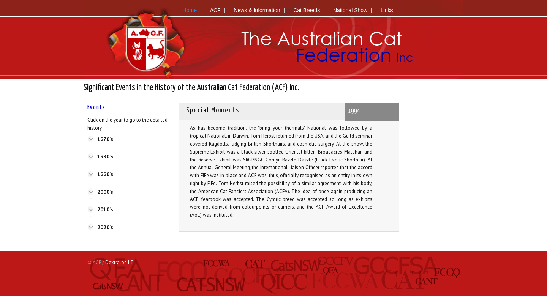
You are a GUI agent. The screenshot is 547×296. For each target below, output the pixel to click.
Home (190, 10)
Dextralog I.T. (119, 262)
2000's (105, 191)
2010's (105, 209)
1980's (105, 156)
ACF (215, 10)
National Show (350, 10)
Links (387, 10)
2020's (105, 227)
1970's (105, 139)
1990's (105, 174)
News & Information (257, 10)
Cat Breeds (306, 10)
